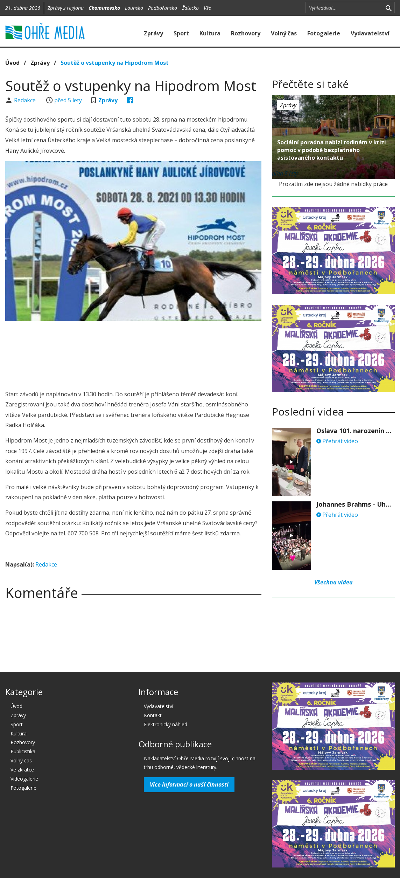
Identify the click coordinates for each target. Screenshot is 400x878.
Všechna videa (333, 582)
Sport (181, 33)
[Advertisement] (133, 346)
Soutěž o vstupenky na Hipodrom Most (115, 63)
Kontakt (153, 715)
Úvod (12, 63)
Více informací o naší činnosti (189, 784)
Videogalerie (24, 778)
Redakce (25, 100)
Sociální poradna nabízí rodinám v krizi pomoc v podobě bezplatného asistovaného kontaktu (331, 150)
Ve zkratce (22, 769)
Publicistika (22, 751)
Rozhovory (245, 33)
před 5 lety (68, 100)
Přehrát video (337, 441)
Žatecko (190, 8)
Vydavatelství (370, 33)
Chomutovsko (104, 8)
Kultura (209, 33)
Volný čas (284, 33)
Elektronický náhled (165, 724)
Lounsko (134, 8)
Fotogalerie (323, 33)
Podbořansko (162, 8)
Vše (207, 8)
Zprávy (153, 33)
